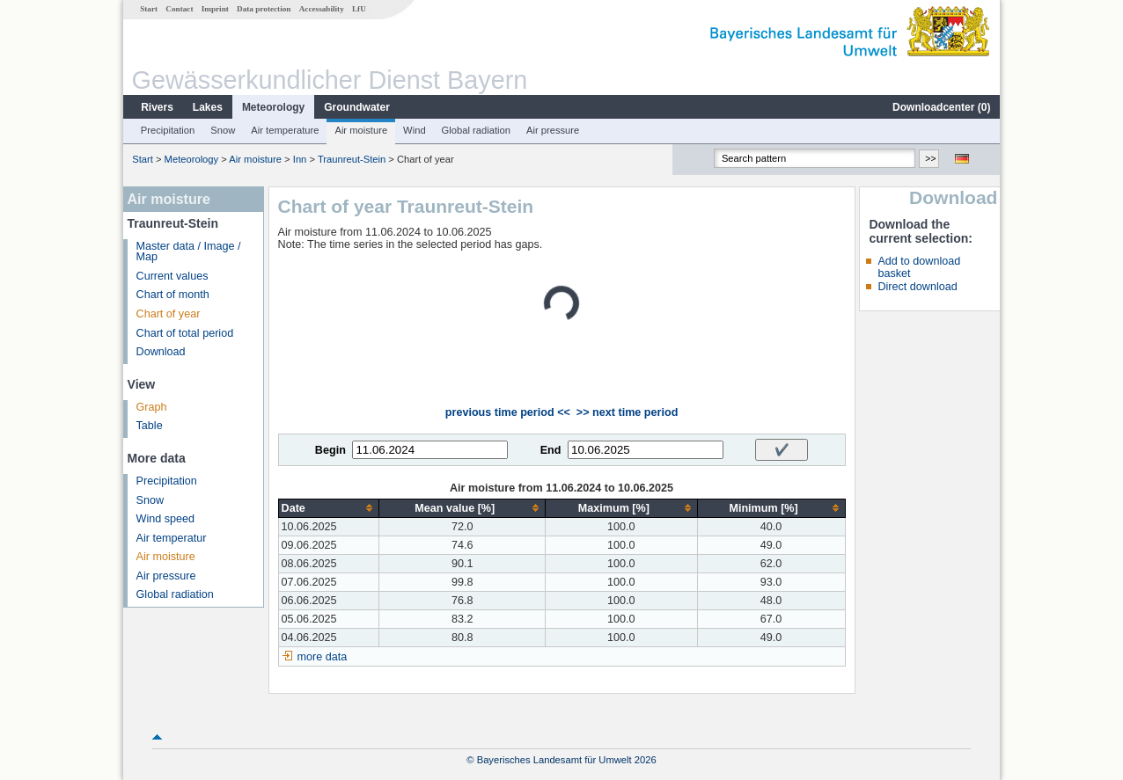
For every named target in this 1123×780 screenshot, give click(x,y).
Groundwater (357, 107)
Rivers (157, 107)
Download (161, 352)
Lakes (208, 107)
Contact (179, 8)
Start (149, 8)
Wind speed (165, 519)
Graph (151, 407)
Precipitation (168, 130)
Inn (300, 159)
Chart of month (172, 294)
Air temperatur (171, 538)
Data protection (263, 8)
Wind (414, 130)
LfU (359, 8)
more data (322, 657)
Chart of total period (185, 333)
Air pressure (552, 130)
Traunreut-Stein (351, 159)
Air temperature (285, 130)
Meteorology (273, 107)
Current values (172, 276)
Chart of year (168, 314)
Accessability (321, 8)
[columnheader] (328, 508)
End (551, 450)
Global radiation (476, 130)
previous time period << (507, 412)
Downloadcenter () (941, 107)
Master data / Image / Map (188, 252)
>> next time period (627, 412)
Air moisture (360, 130)
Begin (330, 450)
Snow (222, 130)
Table (149, 425)
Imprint (215, 8)
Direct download (917, 287)
